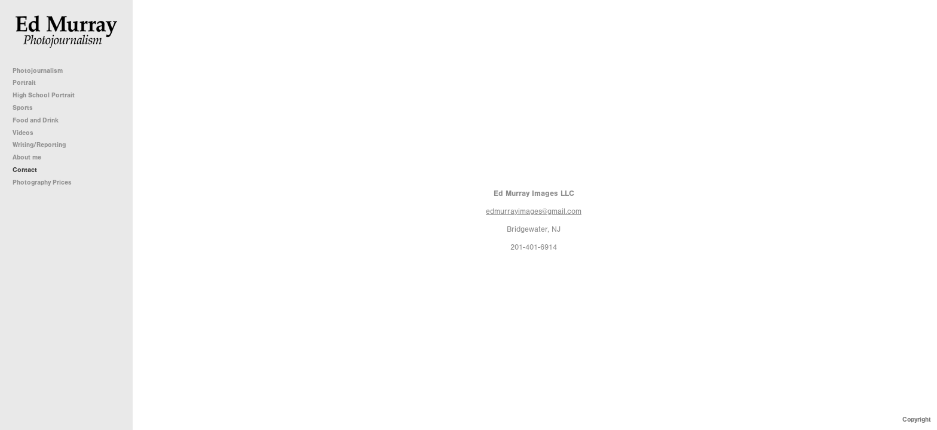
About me (27, 157)
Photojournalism (42, 71)
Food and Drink (36, 120)
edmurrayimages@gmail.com (533, 211)
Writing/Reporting (43, 145)
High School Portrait (44, 95)
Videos (23, 133)
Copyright (916, 419)
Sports (23, 108)
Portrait (24, 83)
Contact (25, 170)
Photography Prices (42, 182)
